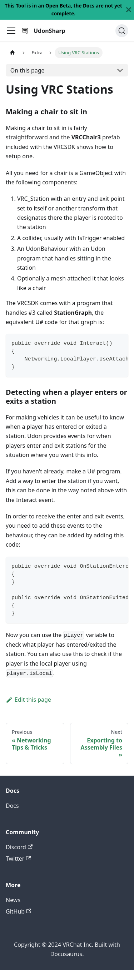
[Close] (128, 10)
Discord (19, 847)
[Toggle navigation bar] (11, 30)
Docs (12, 806)
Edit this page (28, 699)
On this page (27, 70)
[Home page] (12, 52)
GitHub (18, 911)
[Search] (121, 30)
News (13, 900)
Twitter (18, 858)
